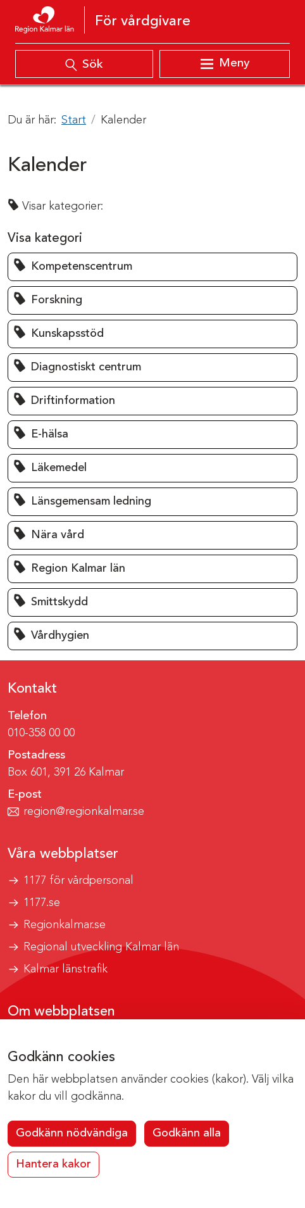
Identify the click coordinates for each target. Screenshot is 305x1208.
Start (73, 120)
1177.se (41, 903)
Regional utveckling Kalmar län (101, 947)
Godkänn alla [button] (186, 1133)
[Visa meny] (224, 64)
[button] (152, 266)
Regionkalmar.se (64, 925)
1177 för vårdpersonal (78, 880)
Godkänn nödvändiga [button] (72, 1133)
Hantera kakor (53, 1164)
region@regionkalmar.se (83, 811)
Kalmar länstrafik (65, 969)
